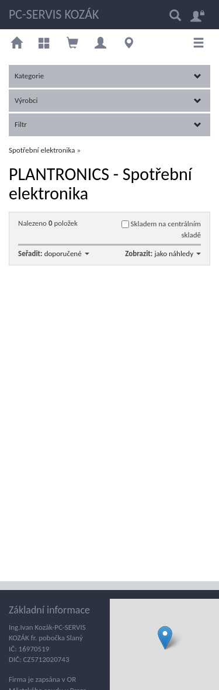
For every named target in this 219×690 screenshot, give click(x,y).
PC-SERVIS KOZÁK (54, 14)
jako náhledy (177, 253)
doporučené (66, 253)
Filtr (108, 124)
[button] (165, 638)
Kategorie (108, 75)
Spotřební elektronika (42, 150)
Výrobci (108, 100)
